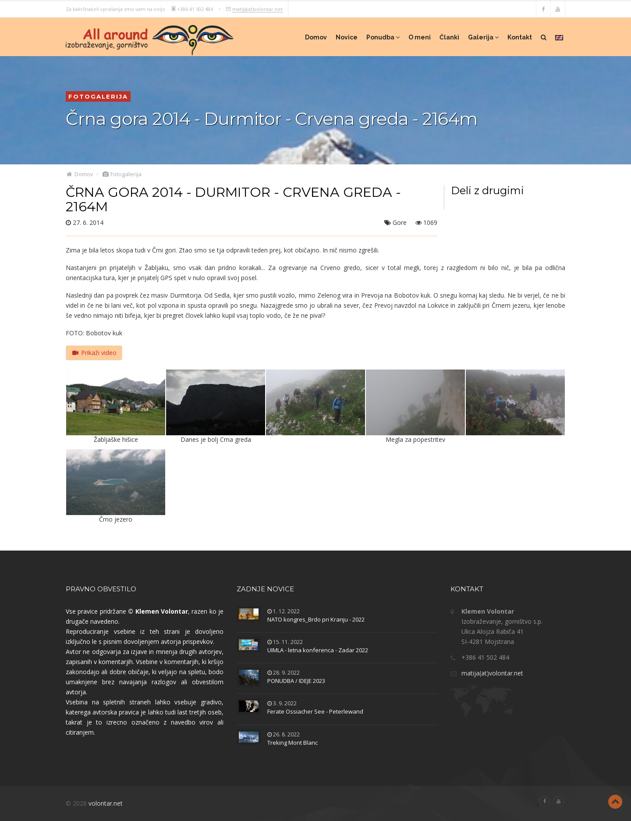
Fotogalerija (122, 174)
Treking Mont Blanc (292, 742)
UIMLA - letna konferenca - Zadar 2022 (317, 650)
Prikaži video (94, 352)
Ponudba (383, 37)
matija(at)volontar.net (257, 8)
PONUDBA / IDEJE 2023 (296, 681)
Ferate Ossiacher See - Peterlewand (315, 711)
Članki (449, 37)
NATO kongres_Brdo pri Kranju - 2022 (316, 619)
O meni (419, 37)
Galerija (483, 37)
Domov (316, 37)
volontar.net (106, 803)
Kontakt (519, 37)
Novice (347, 37)
